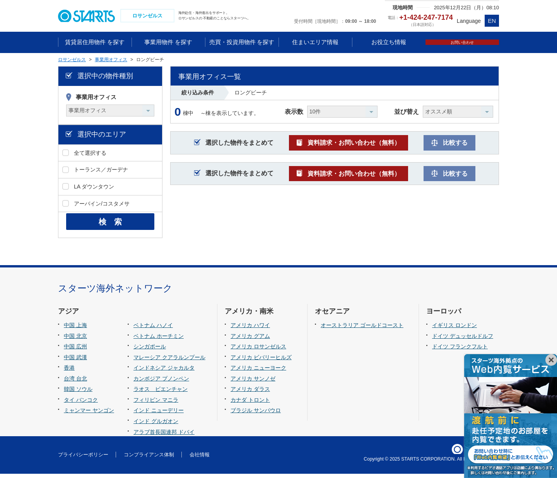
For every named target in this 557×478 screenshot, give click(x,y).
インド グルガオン (155, 425)
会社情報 (200, 459)
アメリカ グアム (250, 340)
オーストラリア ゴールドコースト (362, 329)
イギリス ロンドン (454, 329)
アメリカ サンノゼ (253, 383)
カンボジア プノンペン (161, 383)
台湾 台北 (75, 383)
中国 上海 (75, 329)
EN (492, 20)
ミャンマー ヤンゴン (89, 414)
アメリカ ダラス (250, 393)
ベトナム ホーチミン (158, 340)
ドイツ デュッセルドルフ (462, 340)
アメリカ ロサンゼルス (258, 351)
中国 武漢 (75, 361)
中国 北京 (75, 340)
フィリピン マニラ (155, 404)
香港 (69, 372)
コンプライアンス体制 (149, 459)
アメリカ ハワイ (250, 329)
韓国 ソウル (78, 393)
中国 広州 (75, 351)
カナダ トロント (250, 404)
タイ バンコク (81, 404)
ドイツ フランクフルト (460, 351)
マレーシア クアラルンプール (169, 361)
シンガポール (149, 351)
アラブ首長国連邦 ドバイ (164, 436)
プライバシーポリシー (83, 459)
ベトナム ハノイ (153, 329)
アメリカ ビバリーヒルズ (261, 361)
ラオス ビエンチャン (160, 393)
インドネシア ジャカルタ (164, 372)
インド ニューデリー (158, 414)
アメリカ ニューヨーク (258, 372)
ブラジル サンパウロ (256, 414)
